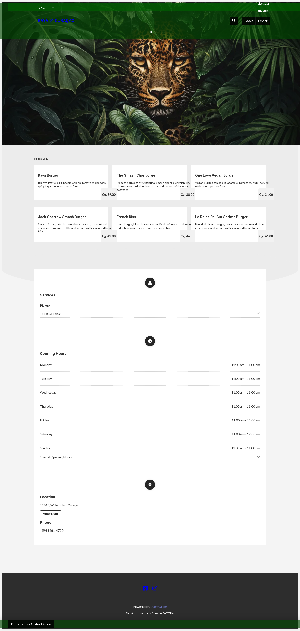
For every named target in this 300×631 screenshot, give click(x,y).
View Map (50, 513)
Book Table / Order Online (31, 624)
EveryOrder (159, 606)
